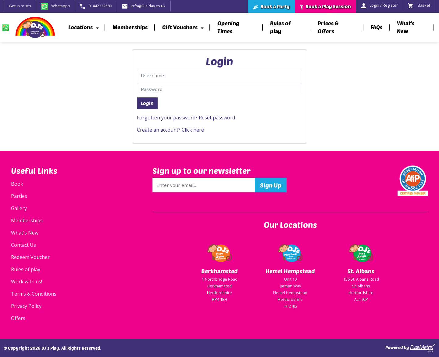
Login (147, 103)
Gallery (19, 208)
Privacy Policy (26, 306)
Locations (80, 27)
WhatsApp (55, 6)
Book (17, 183)
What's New (405, 27)
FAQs (376, 27)
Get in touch (20, 6)
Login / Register (379, 5)
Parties (19, 196)
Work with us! (26, 281)
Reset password (217, 117)
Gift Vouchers (180, 27)
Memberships (130, 27)
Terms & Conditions (33, 293)
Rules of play (280, 27)
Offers (18, 318)
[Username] (219, 75)
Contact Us (23, 245)
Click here (193, 129)
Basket (419, 5)
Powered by (410, 348)
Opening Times (228, 27)
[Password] (219, 89)
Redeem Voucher (30, 257)
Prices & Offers (328, 27)
